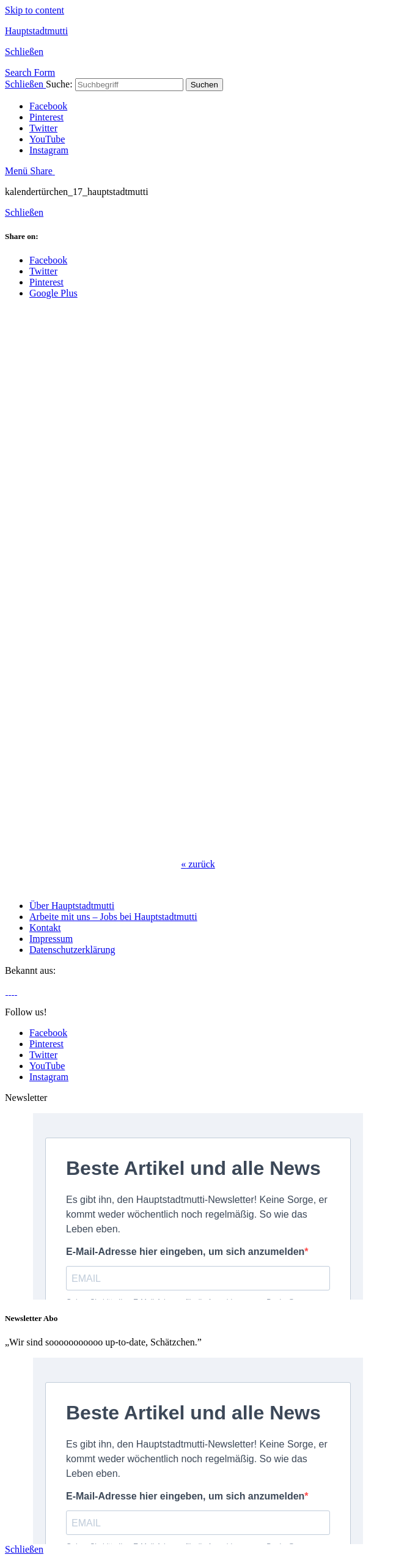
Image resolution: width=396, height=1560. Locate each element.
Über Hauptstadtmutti (71, 905)
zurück (198, 864)
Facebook (48, 106)
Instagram (48, 150)
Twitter (43, 128)
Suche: (59, 84)
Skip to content (34, 10)
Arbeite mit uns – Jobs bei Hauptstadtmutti (113, 916)
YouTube (47, 139)
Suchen (204, 84)
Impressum (51, 938)
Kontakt (45, 927)
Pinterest (46, 117)
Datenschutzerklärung (72, 949)
